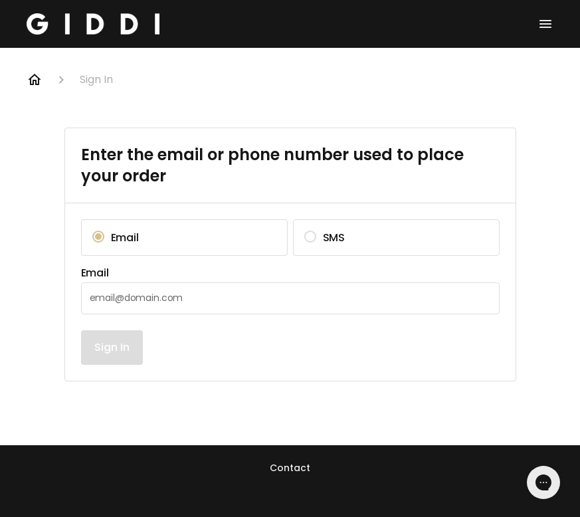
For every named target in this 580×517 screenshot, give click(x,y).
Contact (290, 467)
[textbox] (290, 298)
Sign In (112, 347)
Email (95, 273)
